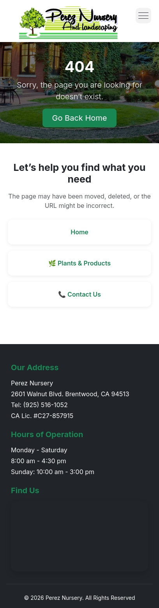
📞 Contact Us (79, 294)
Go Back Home (79, 118)
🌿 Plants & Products (79, 263)
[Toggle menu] (143, 15)
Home (79, 232)
